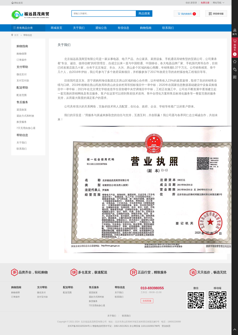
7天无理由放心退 (26, 128)
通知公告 (101, 27)
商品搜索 (144, 13)
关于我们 (79, 27)
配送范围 (22, 95)
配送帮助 (22, 87)
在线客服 (147, 301)
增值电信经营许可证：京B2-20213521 (110, 326)
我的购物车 (187, 14)
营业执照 (166, 326)
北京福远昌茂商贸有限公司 (30, 15)
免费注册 (205, 2)
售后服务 (22, 102)
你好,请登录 (191, 2)
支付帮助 (22, 67)
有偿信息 (123, 27)
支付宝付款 (23, 80)
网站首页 (18, 3)
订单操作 (22, 59)
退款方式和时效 (25, 115)
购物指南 (145, 27)
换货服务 (22, 121)
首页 (16, 35)
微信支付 (22, 74)
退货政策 (22, 109)
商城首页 (56, 27)
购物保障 (22, 53)
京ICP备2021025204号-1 (80, 326)
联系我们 (168, 27)
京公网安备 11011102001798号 (145, 326)
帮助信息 (27, 35)
